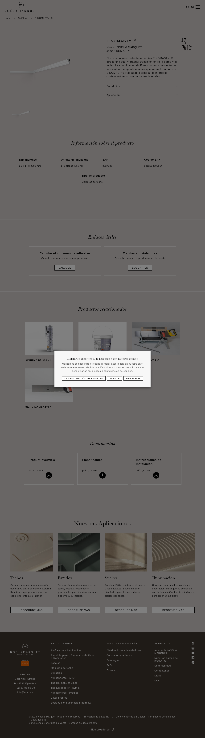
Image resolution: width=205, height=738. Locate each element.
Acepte (114, 378)
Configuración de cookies (84, 378)
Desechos (133, 378)
